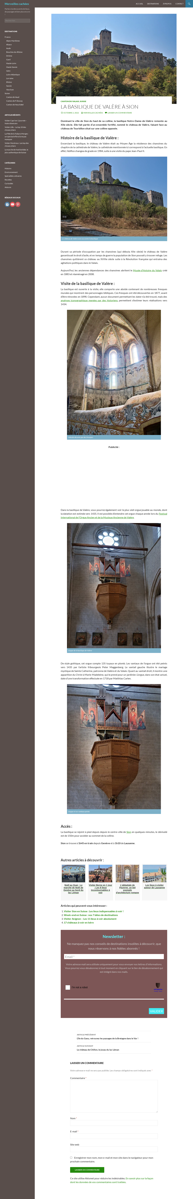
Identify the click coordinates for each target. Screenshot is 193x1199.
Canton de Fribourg (14, 101)
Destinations (153, 4)
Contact (179, 4)
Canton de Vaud (12, 97)
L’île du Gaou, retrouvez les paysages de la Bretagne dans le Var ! (114, 1036)
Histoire (8, 168)
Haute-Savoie (11, 67)
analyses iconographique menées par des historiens (89, 300)
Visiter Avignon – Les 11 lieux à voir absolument (90, 918)
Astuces (8, 187)
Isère (8, 71)
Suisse (83, 101)
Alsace (9, 44)
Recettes (8, 180)
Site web (74, 1144)
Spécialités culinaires (13, 176)
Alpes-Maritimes (13, 41)
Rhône (9, 82)
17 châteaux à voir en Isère (79, 922)
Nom (73, 1118)
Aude (8, 48)
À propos (167, 4)
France (7, 37)
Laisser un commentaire (120, 113)
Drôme (9, 56)
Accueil (139, 4)
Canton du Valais (70, 101)
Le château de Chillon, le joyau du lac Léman (114, 1047)
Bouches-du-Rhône (14, 52)
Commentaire (78, 1077)
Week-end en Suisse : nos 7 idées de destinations (91, 914)
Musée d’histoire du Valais (147, 270)
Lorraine (9, 78)
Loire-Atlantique (13, 74)
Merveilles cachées (17, 3)
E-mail (74, 1131)
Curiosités (9, 183)
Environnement (11, 172)
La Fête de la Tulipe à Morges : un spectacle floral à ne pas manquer (16, 137)
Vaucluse (10, 89)
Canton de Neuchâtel (14, 104)
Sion (128, 831)
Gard (8, 59)
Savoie (9, 86)
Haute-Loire (11, 63)
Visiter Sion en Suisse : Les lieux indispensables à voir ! (94, 911)
